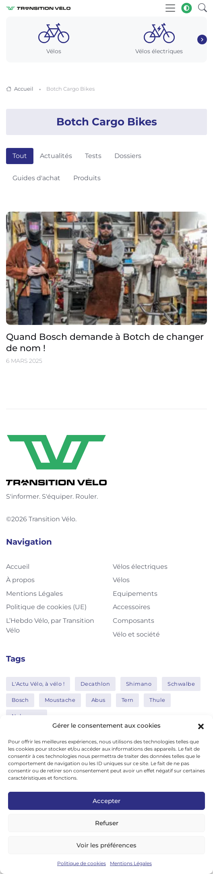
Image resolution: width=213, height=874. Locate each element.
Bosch (20, 700)
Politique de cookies (81, 863)
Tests (93, 156)
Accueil (23, 88)
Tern (128, 700)
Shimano (139, 683)
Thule (157, 700)
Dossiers (127, 156)
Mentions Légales (131, 863)
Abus (98, 700)
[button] (201, 726)
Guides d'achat (36, 178)
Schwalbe (181, 683)
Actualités (56, 156)
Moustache (60, 700)
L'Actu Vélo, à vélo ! (38, 683)
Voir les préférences (106, 845)
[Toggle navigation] (170, 8)
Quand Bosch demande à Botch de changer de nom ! (105, 342)
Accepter (106, 801)
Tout (19, 156)
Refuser (106, 823)
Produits (87, 178)
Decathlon (95, 683)
